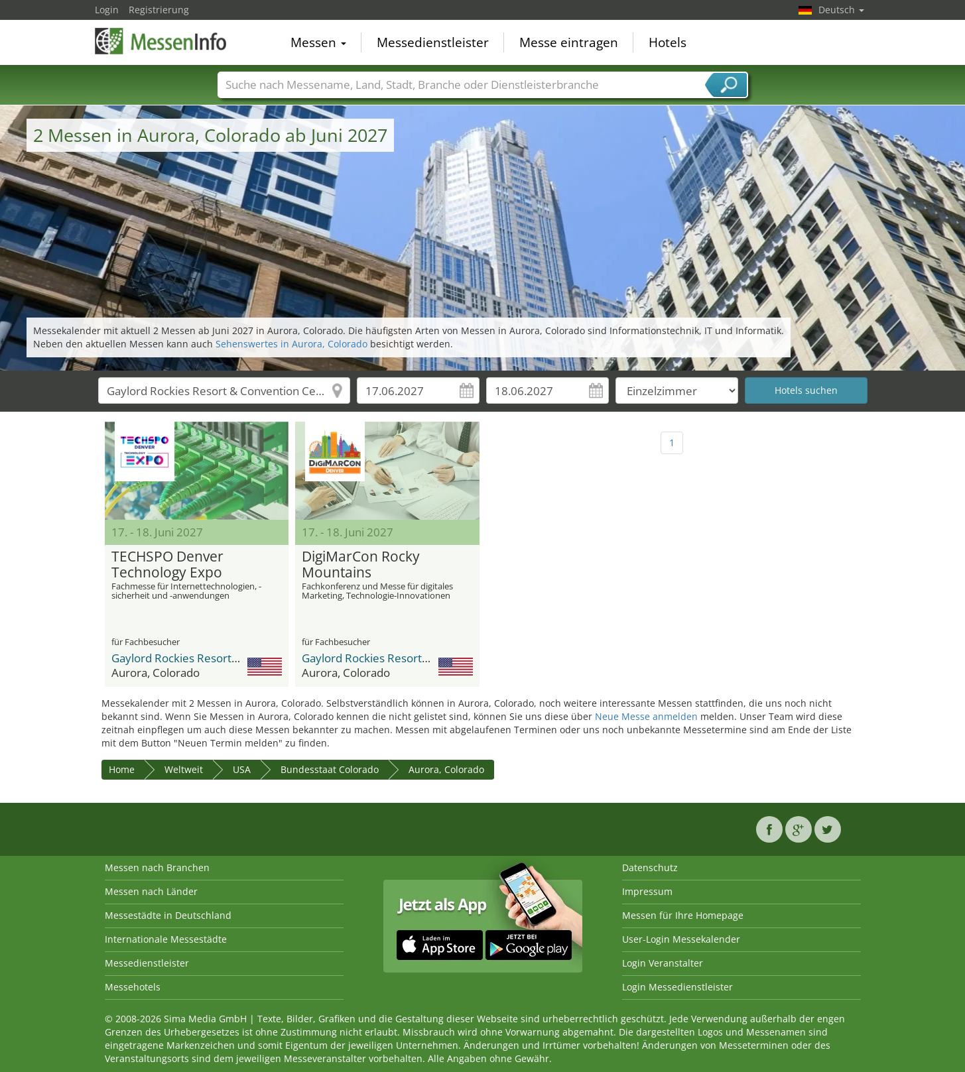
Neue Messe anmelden (646, 716)
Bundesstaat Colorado (330, 769)
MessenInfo (161, 41)
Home (122, 769)
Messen (318, 42)
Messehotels (133, 987)
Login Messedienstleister (677, 987)
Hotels (667, 42)
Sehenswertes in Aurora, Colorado (291, 343)
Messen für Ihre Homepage (682, 915)
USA (242, 769)
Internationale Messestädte (166, 939)
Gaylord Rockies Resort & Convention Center (226, 658)
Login (107, 9)
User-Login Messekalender (681, 939)
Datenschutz (650, 867)
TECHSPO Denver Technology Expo (167, 564)
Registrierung (159, 9)
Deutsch (841, 9)
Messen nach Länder (151, 891)
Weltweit (183, 769)
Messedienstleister (433, 42)
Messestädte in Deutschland (168, 915)
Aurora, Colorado (446, 769)
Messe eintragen (568, 42)
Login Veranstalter (662, 963)
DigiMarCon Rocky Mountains (361, 564)
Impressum (647, 891)
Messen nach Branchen (157, 867)
